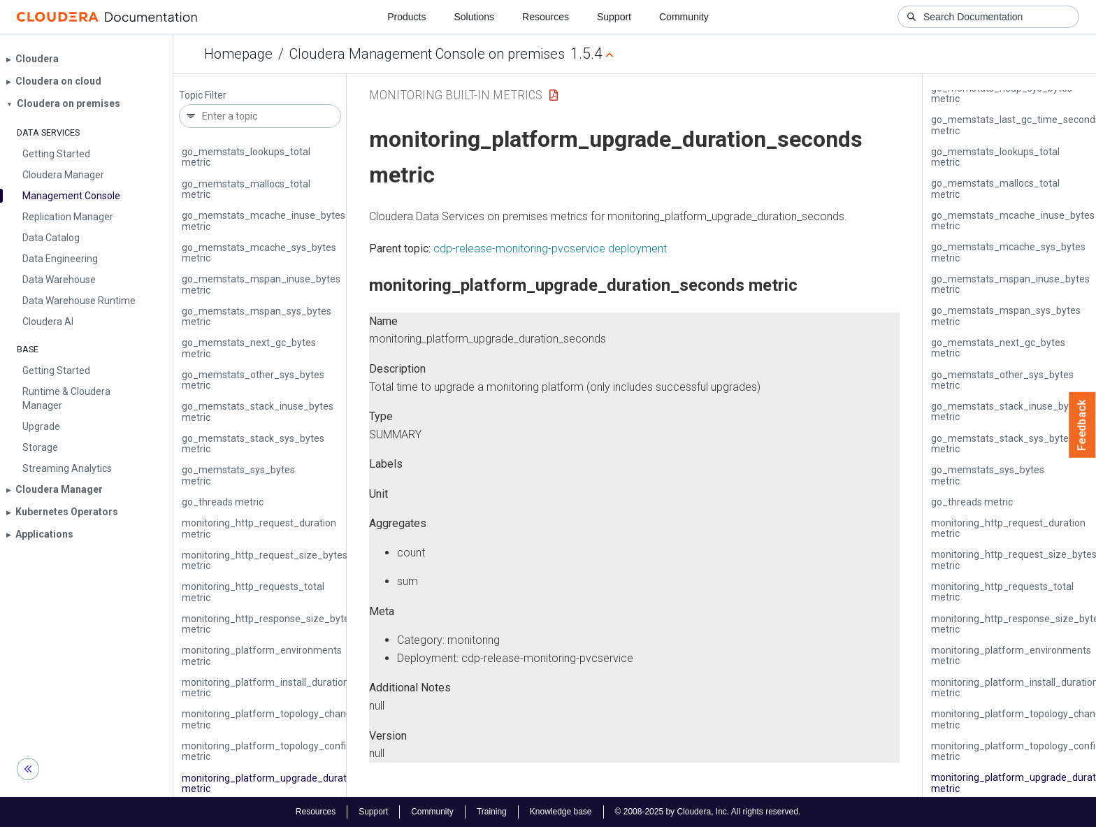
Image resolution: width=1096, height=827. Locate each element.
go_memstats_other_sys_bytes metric (253, 380)
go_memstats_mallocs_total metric (246, 189)
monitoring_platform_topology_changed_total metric (285, 719)
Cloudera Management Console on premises (427, 53)
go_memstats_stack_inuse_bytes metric (257, 411)
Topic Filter (202, 95)
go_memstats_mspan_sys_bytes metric (256, 316)
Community (684, 16)
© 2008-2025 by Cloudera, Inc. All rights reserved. (708, 812)
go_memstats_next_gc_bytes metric (249, 348)
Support (614, 16)
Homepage (238, 53)
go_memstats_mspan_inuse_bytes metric (261, 284)
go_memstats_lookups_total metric (246, 157)
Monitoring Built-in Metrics (455, 95)
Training (492, 812)
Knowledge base (561, 812)
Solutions (474, 16)
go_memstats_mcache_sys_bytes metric (259, 253)
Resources (545, 16)
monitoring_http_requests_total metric (253, 592)
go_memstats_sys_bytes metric (238, 475)
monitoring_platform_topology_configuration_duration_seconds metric (325, 751)
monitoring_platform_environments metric (262, 655)
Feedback (1082, 425)
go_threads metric (223, 502)
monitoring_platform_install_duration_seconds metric (286, 687)
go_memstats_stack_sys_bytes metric (253, 443)
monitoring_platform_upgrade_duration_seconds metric (292, 783)
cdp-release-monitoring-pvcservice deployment (550, 248)
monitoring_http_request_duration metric (259, 528)
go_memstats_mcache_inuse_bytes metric (263, 220)
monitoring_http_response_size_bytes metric (268, 624)
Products (406, 16)
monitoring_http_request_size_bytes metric (264, 560)
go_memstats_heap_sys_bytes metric (1001, 93)
